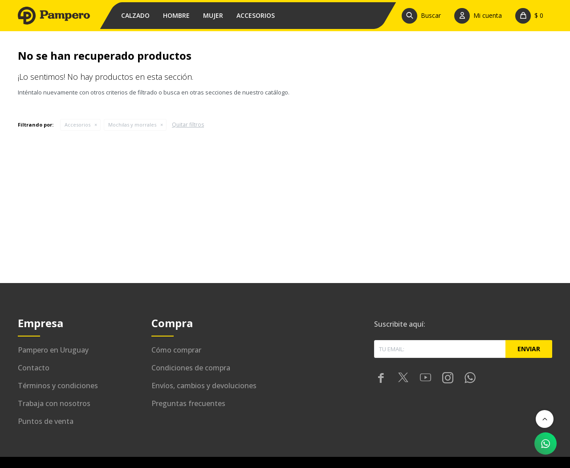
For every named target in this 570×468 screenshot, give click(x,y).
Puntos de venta (45, 421)
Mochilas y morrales (132, 124)
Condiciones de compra (190, 368)
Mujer (213, 15)
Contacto (33, 368)
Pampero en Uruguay (53, 350)
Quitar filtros (188, 124)
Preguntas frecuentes (188, 403)
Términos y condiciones (58, 385)
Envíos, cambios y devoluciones (203, 385)
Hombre (176, 15)
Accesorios (255, 15)
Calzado (135, 15)
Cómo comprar (176, 350)
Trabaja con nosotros (54, 403)
